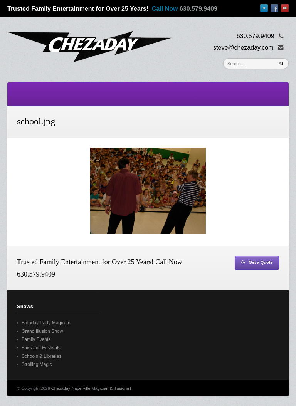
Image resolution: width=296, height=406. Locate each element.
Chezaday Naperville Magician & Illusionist (91, 388)
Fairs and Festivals (41, 348)
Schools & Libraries (41, 356)
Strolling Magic (37, 364)
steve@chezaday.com (243, 47)
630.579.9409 (198, 8)
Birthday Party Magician (46, 322)
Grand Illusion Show (42, 331)
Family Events (36, 339)
